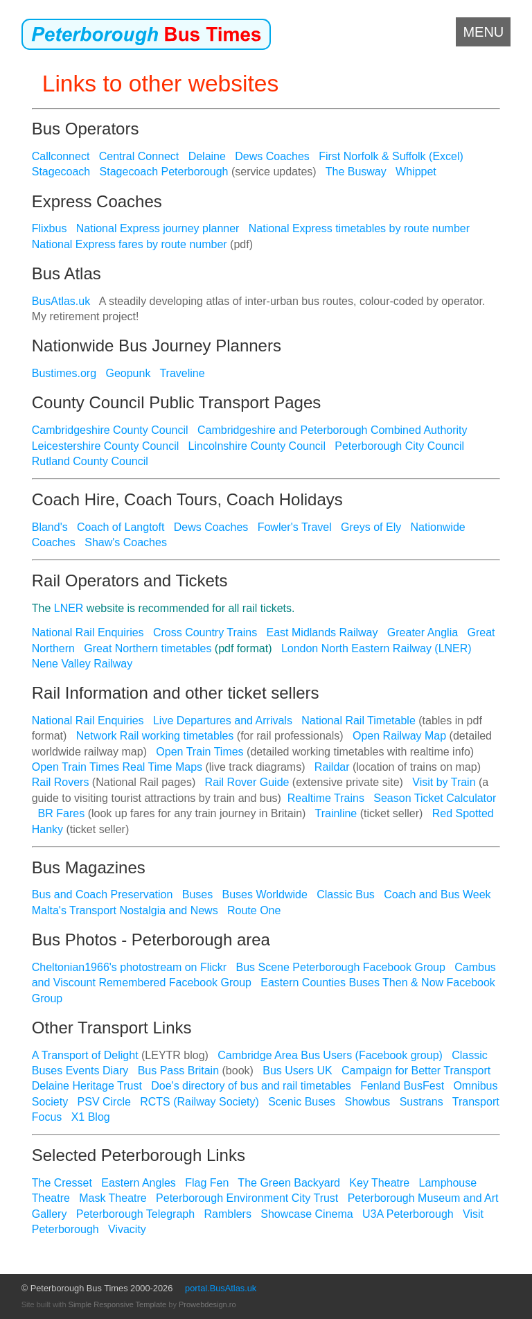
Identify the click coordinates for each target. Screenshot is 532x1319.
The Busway (356, 171)
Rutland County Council (90, 461)
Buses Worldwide (265, 894)
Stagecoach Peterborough (164, 171)
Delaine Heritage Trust (87, 1086)
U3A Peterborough (408, 1214)
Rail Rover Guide (247, 782)
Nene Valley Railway (82, 664)
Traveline (181, 373)
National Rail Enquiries (88, 632)
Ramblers (227, 1214)
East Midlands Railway (322, 632)
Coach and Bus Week (437, 894)
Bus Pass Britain (178, 1070)
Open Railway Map (399, 736)
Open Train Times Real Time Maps (117, 767)
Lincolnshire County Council (257, 446)
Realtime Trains (325, 798)
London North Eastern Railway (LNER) (376, 648)
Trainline (336, 813)
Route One (254, 910)
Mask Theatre (113, 1198)
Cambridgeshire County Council (110, 430)
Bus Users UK (297, 1070)
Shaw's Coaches (126, 542)
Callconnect (61, 156)
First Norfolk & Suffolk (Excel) (391, 156)
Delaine (207, 156)
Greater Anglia (422, 632)
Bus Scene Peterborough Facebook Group (340, 967)
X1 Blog (90, 1117)
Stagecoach (61, 171)
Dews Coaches (272, 156)
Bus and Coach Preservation (102, 894)
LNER (69, 608)
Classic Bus (346, 894)
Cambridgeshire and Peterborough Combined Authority (332, 430)
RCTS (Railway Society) (199, 1102)
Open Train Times (199, 752)
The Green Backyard (289, 1183)
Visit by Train (443, 782)
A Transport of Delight (85, 1055)
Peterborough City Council (399, 446)
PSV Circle (104, 1102)
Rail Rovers (60, 782)
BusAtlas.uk (61, 301)
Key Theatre (379, 1183)
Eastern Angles (138, 1183)
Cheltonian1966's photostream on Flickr (129, 967)
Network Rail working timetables (155, 736)
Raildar (332, 767)
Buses (197, 894)
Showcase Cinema (306, 1214)
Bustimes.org (64, 373)
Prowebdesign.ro (207, 1304)
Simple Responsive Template (118, 1304)
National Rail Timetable (358, 720)
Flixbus (49, 228)
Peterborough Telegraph (135, 1214)
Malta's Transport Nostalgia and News (125, 910)
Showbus (367, 1102)
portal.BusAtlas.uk (220, 1288)
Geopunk (127, 373)
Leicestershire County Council (105, 446)
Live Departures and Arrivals (222, 720)
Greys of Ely (371, 527)
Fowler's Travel (295, 527)
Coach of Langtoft (120, 527)
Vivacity (127, 1229)
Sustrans (421, 1102)
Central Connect (139, 156)
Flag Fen (207, 1183)
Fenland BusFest (402, 1086)
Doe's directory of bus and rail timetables (251, 1086)
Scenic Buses (301, 1102)
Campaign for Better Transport (416, 1070)
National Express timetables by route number (359, 228)
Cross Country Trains (205, 632)
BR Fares (61, 813)
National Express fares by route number (129, 244)
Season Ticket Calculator (434, 798)
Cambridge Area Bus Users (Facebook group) (330, 1055)
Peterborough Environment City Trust (247, 1198)
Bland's (50, 527)
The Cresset (62, 1183)
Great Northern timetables (147, 648)
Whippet (416, 171)
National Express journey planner (158, 228)
